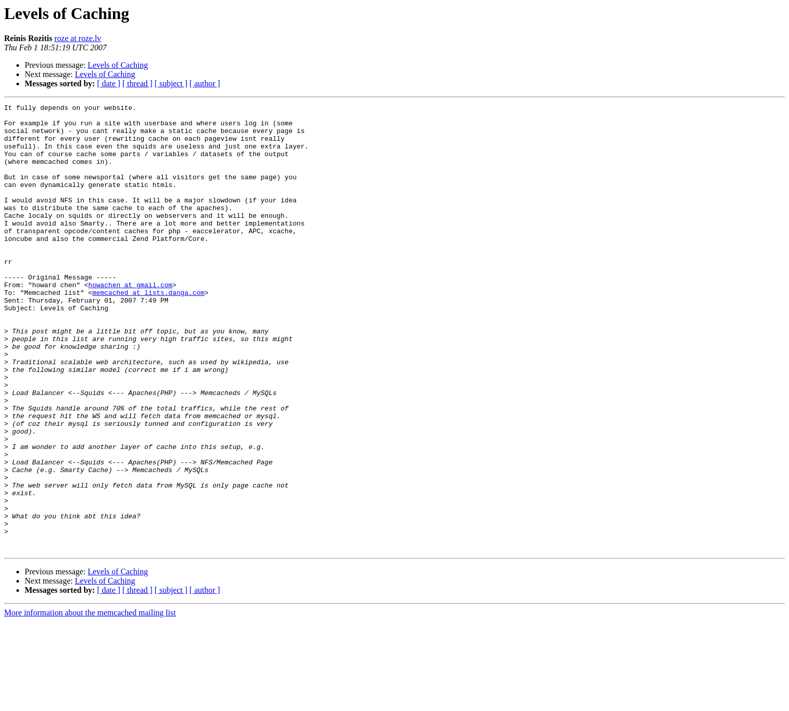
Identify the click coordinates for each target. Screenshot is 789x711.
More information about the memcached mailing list (90, 702)
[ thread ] (137, 83)
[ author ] (205, 83)
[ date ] (108, 83)
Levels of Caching (118, 65)
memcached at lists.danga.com (148, 330)
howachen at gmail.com (130, 321)
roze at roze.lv (77, 38)
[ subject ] (171, 83)
